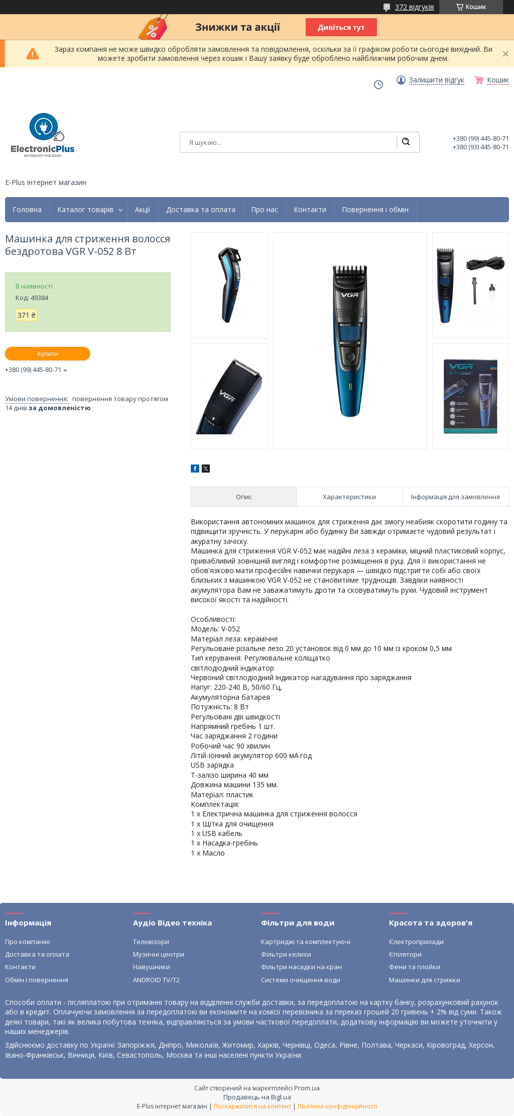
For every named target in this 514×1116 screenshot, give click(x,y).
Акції (143, 209)
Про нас (264, 209)
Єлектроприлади (416, 941)
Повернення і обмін (375, 209)
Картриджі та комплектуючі (305, 941)
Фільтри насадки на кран (301, 966)
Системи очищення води (300, 979)
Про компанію (27, 941)
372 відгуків (414, 7)
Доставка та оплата (200, 209)
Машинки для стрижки (424, 979)
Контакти (310, 209)
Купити (47, 353)
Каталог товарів (85, 209)
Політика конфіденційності (337, 1106)
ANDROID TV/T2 (156, 979)
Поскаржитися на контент (252, 1106)
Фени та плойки (414, 966)
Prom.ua (307, 1087)
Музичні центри (158, 954)
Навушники (151, 966)
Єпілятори (405, 954)
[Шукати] (406, 142)
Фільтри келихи (286, 954)
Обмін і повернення (36, 979)
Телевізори (151, 941)
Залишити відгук (436, 79)
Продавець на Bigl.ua (257, 1096)
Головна (27, 209)
